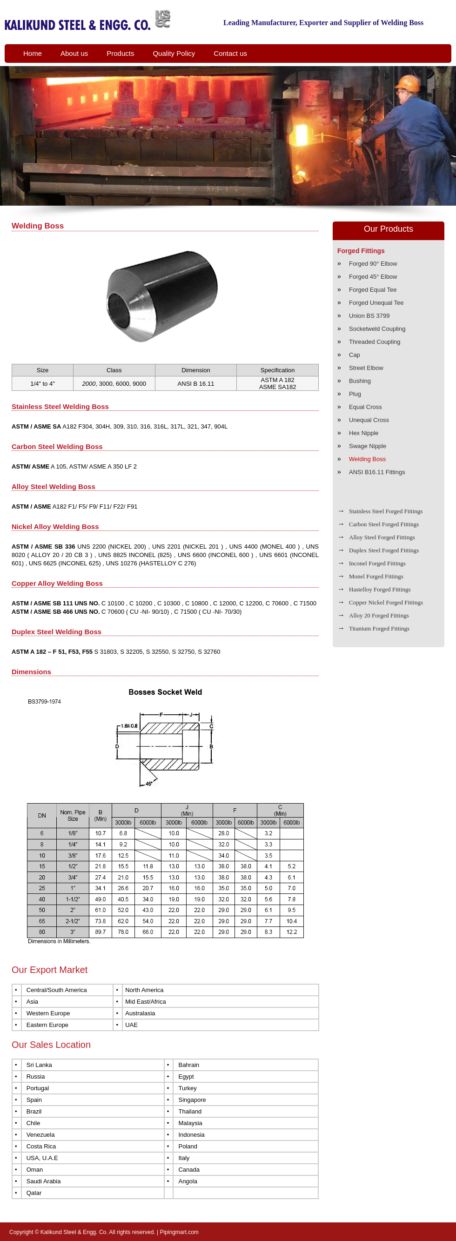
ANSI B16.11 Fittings (377, 472)
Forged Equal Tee (372, 289)
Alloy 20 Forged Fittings (379, 615)
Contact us (230, 53)
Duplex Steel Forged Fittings (384, 550)
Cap (354, 354)
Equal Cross (365, 406)
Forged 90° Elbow (373, 263)
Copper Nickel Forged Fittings (386, 602)
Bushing (360, 380)
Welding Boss (367, 459)
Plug (355, 393)
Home (32, 53)
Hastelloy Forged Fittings (380, 589)
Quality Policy (174, 53)
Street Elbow (366, 367)
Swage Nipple (367, 446)
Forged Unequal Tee (376, 302)
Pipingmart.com (179, 1232)
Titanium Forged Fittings (379, 628)
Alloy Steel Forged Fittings (382, 537)
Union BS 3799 (369, 315)
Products (120, 53)
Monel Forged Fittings (376, 576)
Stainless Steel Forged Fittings (385, 511)
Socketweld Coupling (377, 328)
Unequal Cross (369, 419)
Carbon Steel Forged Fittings (384, 524)
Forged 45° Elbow (373, 276)
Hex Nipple (364, 432)
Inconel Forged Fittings (377, 563)
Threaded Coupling (375, 341)
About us (74, 53)
